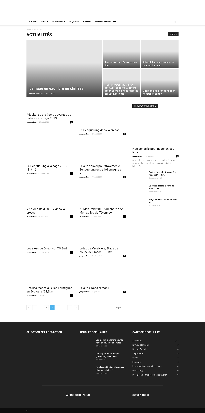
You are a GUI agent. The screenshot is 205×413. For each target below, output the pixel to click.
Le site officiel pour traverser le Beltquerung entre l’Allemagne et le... (100, 169)
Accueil (32, 21)
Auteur (87, 21)
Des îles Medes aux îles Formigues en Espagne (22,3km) (49, 289)
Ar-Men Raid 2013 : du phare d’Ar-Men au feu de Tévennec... (101, 210)
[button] (175, 22)
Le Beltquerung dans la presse (99, 130)
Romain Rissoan (35, 93)
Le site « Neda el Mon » (94, 288)
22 (70, 307)
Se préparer (58, 21)
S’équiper (74, 21)
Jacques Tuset (31, 122)
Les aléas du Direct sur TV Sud (46, 248)
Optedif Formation (105, 21)
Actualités (38, 29)
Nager (44, 21)
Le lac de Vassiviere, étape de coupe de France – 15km (98, 250)
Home (28, 29)
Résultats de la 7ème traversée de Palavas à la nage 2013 (48, 116)
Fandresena (137, 156)
